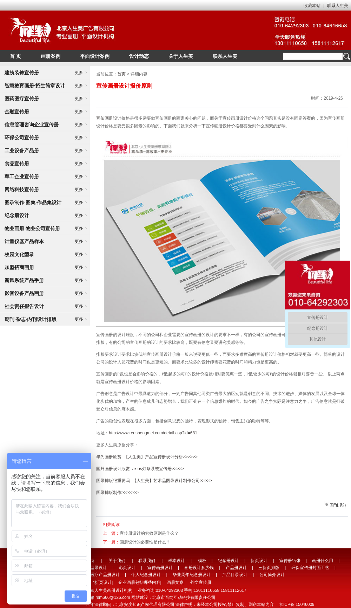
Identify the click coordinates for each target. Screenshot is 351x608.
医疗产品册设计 (105, 574)
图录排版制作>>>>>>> (117, 492)
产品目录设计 (234, 574)
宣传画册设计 (108, 118)
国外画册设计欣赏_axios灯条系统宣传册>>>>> (140, 468)
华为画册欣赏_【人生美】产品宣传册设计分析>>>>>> (147, 456)
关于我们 (116, 560)
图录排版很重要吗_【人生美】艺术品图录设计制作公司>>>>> (154, 480)
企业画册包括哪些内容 (139, 582)
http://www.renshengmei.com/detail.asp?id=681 (153, 432)
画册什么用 (322, 560)
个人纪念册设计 (146, 574)
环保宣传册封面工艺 (310, 567)
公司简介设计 (272, 574)
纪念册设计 (228, 560)
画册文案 (175, 582)
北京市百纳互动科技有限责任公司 (184, 597)
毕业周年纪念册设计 (192, 574)
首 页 (15, 56)
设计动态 (139, 56)
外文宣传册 (200, 582)
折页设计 (259, 560)
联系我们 (146, 560)
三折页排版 (268, 567)
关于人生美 (180, 56)
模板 (202, 560)
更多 (81, 72)
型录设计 (98, 567)
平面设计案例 (95, 56)
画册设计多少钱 (199, 567)
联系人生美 (337, 5)
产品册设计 (236, 567)
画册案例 (50, 56)
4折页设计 (102, 582)
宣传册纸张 (289, 560)
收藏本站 (312, 5)
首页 (121, 74)
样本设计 (176, 560)
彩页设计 (127, 567)
